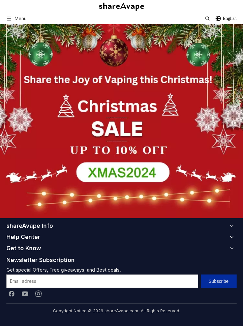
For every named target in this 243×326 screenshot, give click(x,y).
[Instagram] (38, 293)
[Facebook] (11, 293)
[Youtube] (25, 293)
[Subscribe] (219, 281)
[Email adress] (102, 281)
